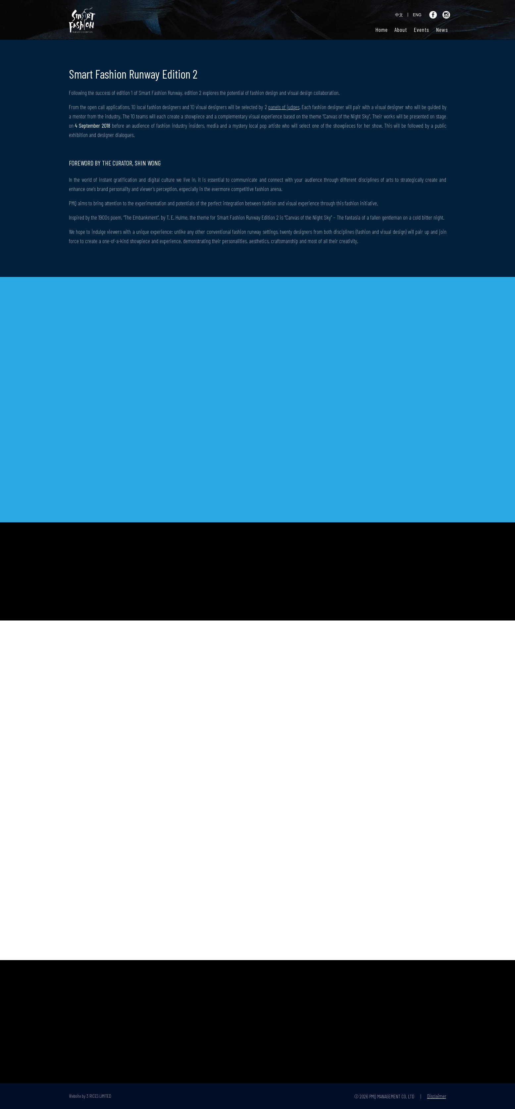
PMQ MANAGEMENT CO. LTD (391, 1096)
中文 (399, 15)
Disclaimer (436, 1096)
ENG (417, 15)
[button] (400, 29)
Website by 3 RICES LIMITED (90, 1096)
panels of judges (283, 106)
